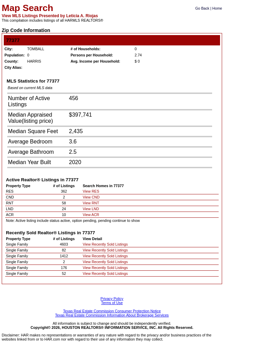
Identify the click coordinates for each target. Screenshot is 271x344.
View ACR (91, 215)
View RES (91, 191)
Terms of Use (112, 303)
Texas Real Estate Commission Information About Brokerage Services (112, 315)
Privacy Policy (112, 299)
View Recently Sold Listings (105, 244)
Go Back (202, 8)
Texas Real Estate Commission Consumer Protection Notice (112, 311)
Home (217, 8)
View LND (91, 209)
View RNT (91, 203)
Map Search (27, 8)
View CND (91, 197)
